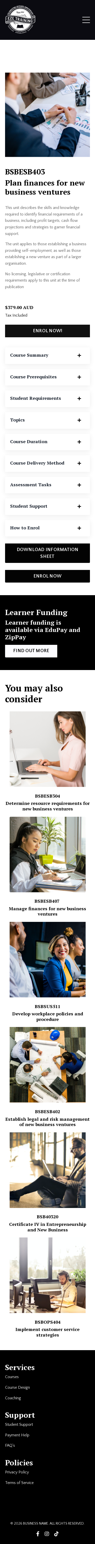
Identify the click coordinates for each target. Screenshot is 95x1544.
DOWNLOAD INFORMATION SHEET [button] (48, 553)
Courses (12, 1377)
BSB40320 (47, 1217)
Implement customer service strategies (47, 1332)
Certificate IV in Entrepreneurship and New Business (47, 1227)
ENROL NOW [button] (47, 576)
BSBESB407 (47, 901)
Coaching (13, 1398)
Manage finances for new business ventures (47, 911)
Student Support (19, 1424)
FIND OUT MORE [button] (31, 650)
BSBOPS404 (48, 1322)
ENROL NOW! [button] (47, 331)
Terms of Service (20, 1482)
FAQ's (10, 1445)
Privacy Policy (17, 1472)
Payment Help (17, 1435)
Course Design (17, 1387)
